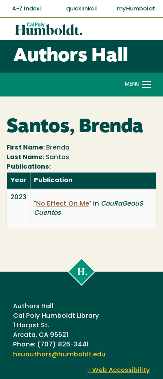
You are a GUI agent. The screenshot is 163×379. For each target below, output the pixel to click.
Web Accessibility (119, 370)
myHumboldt (136, 9)
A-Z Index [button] (27, 9)
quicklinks (81, 9)
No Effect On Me (62, 204)
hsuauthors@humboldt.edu (59, 355)
